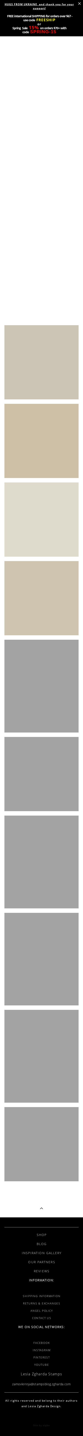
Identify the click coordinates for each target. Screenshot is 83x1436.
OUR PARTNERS (41, 1262)
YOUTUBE (41, 1365)
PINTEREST (41, 1357)
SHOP (42, 1235)
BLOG (42, 1244)
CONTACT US (41, 1318)
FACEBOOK (41, 1343)
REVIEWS (42, 1271)
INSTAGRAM (41, 1350)
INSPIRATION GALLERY (42, 1253)
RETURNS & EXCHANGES (41, 1303)
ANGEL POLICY (42, 1311)
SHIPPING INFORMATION (41, 1296)
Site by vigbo (41, 1425)
